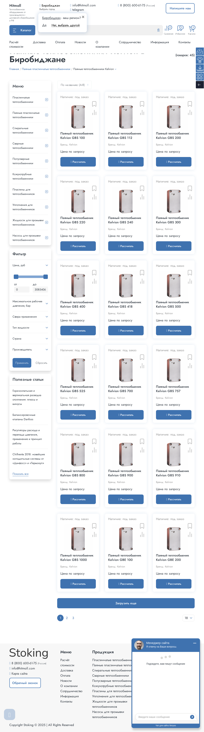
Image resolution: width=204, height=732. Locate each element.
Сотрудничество (130, 42)
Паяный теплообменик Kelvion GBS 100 (76, 135)
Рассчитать (78, 162)
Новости (80, 42)
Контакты (184, 42)
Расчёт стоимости (16, 44)
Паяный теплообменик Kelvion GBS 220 (76, 220)
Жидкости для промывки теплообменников (28, 222)
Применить (21, 363)
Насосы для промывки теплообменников (27, 238)
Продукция (103, 652)
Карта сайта (19, 673)
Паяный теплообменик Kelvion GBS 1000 (76, 557)
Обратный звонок (25, 683)
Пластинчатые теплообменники (23, 99)
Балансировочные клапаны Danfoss (24, 417)
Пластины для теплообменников (23, 191)
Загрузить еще (125, 603)
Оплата (60, 42)
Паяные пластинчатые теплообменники (26, 115)
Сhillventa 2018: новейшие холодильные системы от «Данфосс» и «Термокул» (29, 458)
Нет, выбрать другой (66, 25)
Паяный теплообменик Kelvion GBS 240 (124, 220)
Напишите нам (180, 8)
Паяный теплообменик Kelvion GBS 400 (76, 304)
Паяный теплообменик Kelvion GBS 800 (76, 473)
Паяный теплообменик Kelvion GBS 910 (172, 473)
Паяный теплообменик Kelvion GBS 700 (124, 389)
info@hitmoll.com (23, 668)
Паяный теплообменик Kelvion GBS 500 (172, 304)
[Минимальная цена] (21, 289)
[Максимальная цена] (40, 289)
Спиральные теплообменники (23, 130)
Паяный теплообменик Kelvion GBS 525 (76, 389)
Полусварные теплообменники (23, 161)
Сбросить (41, 363)
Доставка (39, 42)
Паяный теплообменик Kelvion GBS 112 (124, 135)
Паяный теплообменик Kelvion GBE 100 (124, 557)
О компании (102, 44)
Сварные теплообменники (23, 145)
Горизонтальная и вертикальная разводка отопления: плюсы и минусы (27, 397)
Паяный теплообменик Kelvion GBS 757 (172, 389)
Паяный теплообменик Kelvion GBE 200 (172, 557)
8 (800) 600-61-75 (132, 5)
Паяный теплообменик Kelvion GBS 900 (124, 473)
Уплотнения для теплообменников (23, 207)
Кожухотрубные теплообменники (23, 176)
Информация (160, 42)
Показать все (20, 474)
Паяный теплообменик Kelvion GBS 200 (172, 135)
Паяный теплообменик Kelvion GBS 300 (172, 220)
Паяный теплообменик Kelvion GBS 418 (124, 304)
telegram (77, 9)
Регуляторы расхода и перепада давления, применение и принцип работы (27, 436)
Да (44, 25)
